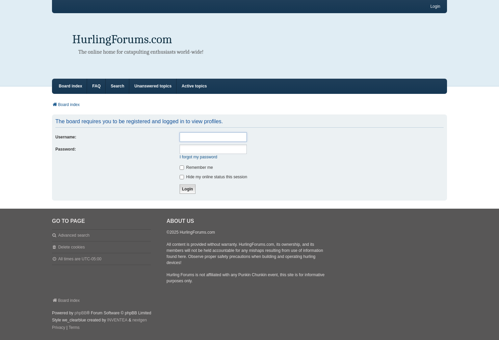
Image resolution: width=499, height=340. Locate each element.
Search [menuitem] (117, 86)
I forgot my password (198, 157)
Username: (65, 137)
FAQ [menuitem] (96, 86)
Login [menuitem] (435, 6)
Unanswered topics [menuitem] (153, 86)
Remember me (196, 167)
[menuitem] (58, 328)
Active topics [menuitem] (194, 86)
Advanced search (73, 235)
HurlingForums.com (122, 39)
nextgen (139, 320)
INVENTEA (117, 320)
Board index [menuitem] (70, 86)
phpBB (81, 313)
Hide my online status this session (213, 177)
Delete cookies (71, 247)
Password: (65, 149)
